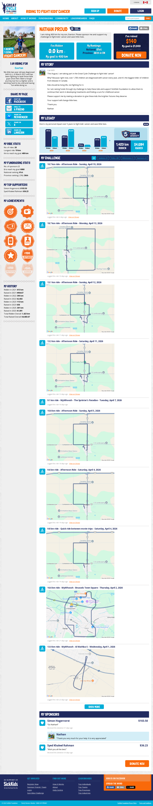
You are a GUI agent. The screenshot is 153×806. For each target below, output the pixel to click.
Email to (23, 108)
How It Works (28, 18)
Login (141, 11)
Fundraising (46, 18)
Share (134, 28)
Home (6, 18)
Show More (94, 707)
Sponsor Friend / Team (36, 787)
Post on (23, 100)
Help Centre (58, 790)
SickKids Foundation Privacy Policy (127, 803)
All (94, 158)
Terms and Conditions (145, 803)
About (14, 18)
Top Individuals (84, 784)
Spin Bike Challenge (35, 793)
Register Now (32, 784)
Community (61, 18)
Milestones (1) (127, 158)
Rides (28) (115, 158)
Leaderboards (79, 18)
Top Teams (83, 787)
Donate (118, 11)
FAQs (92, 18)
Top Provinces (84, 790)
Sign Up (95, 11)
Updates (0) (103, 158)
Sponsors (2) (142, 158)
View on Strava (73, 217)
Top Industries (84, 793)
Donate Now (131, 55)
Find (148, 18)
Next (111, 140)
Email (145, 28)
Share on (23, 116)
